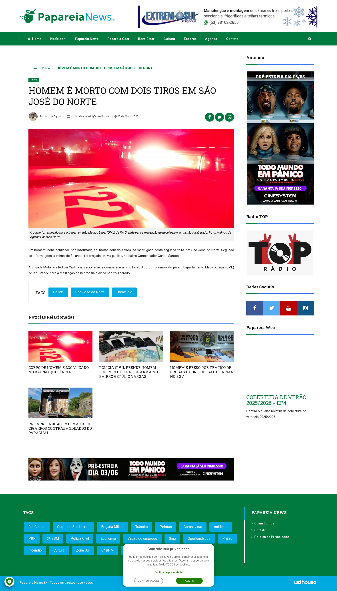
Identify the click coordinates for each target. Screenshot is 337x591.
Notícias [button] (58, 39)
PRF (31, 538)
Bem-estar (146, 39)
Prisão (227, 538)
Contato (232, 39)
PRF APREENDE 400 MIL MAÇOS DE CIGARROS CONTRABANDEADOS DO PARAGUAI (60, 428)
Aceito (189, 580)
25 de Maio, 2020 (126, 116)
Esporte (190, 39)
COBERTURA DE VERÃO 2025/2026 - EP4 (276, 400)
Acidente (221, 527)
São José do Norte (90, 292)
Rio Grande (36, 527)
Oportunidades (199, 538)
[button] (310, 38)
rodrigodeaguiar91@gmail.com (88, 116)
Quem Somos (264, 523)
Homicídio (124, 292)
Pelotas (166, 527)
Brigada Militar (112, 527)
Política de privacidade (169, 572)
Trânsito (141, 527)
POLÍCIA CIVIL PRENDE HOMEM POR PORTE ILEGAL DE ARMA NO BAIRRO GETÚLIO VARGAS (128, 372)
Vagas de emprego (142, 538)
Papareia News (86, 39)
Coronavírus (193, 527)
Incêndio (35, 550)
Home (34, 39)
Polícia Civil (80, 538)
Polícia (46, 68)
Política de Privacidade (271, 537)
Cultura (169, 39)
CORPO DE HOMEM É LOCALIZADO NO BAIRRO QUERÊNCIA (58, 369)
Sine (172, 538)
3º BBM (53, 538)
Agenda (211, 39)
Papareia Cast (118, 39)
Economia (108, 538)
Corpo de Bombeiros (73, 527)
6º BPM (107, 550)
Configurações (148, 580)
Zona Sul (83, 550)
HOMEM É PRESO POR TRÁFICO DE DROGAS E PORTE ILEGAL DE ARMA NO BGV (201, 372)
